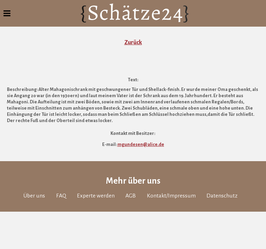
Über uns (34, 196)
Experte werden (96, 196)
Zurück (133, 42)
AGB (130, 196)
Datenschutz (222, 196)
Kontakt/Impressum (171, 196)
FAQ (61, 196)
